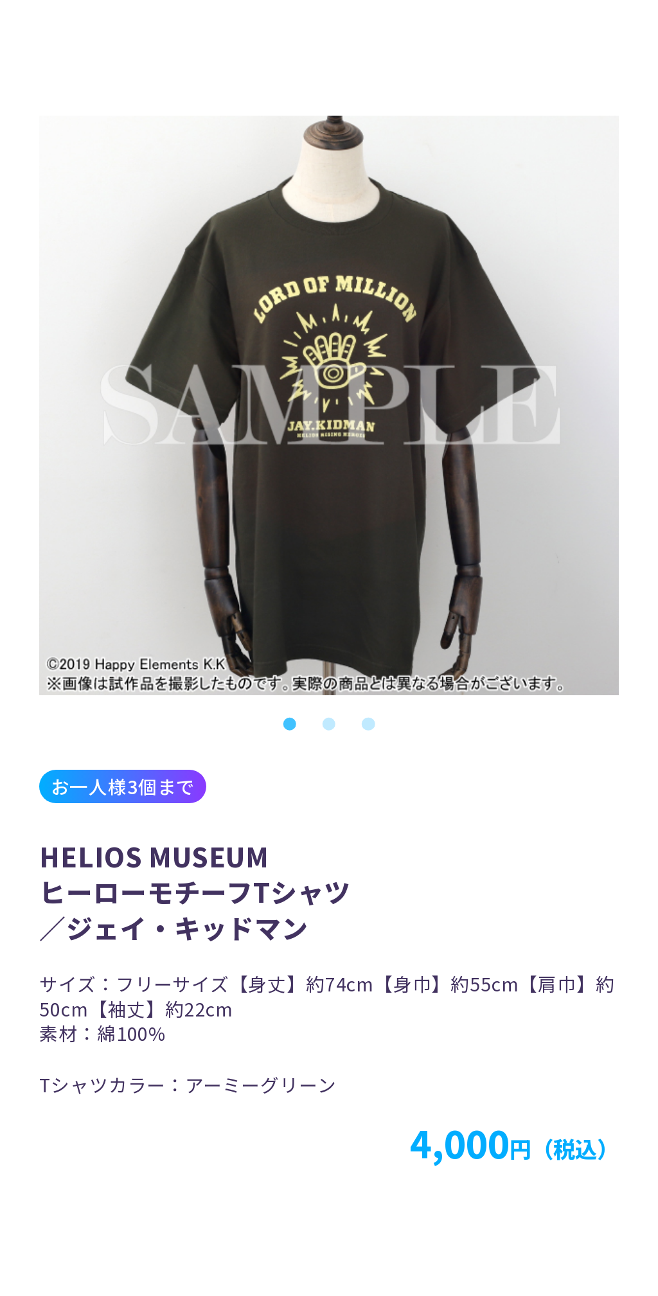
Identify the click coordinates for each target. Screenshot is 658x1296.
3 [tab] (368, 724)
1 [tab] (289, 724)
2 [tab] (329, 724)
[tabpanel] (329, 405)
